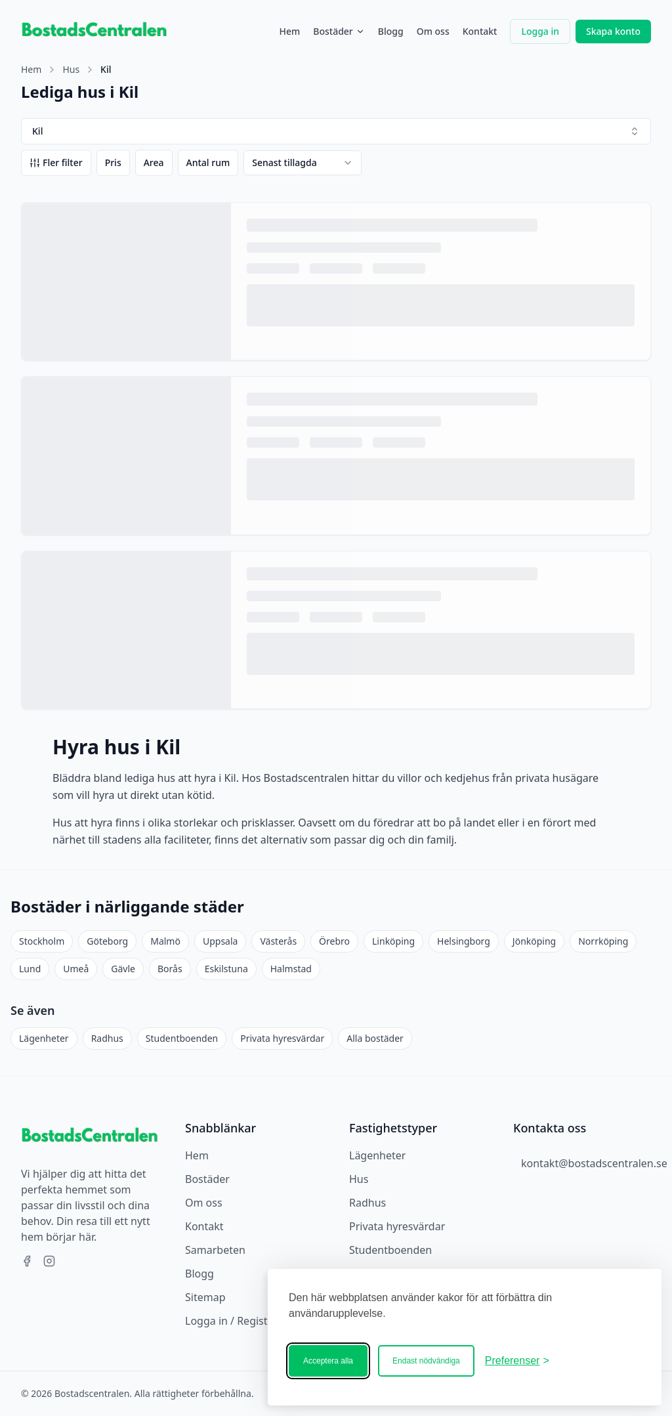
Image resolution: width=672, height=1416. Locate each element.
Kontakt (480, 31)
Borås (170, 968)
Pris (113, 162)
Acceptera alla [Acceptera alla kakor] (328, 1360)
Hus (70, 69)
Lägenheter (44, 1038)
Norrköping (603, 941)
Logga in (540, 31)
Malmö (165, 941)
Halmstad (291, 968)
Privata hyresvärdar (282, 1038)
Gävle (123, 968)
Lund (30, 968)
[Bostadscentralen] (599, 1360)
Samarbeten (215, 1250)
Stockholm (41, 941)
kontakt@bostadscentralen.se (594, 1163)
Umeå (76, 968)
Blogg (391, 31)
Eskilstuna (226, 968)
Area (154, 162)
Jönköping (534, 941)
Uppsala (220, 941)
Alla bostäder (375, 1038)
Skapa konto (613, 31)
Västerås (278, 941)
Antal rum (208, 162)
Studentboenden (182, 1038)
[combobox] (302, 162)
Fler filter (56, 162)
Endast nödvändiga (426, 1360)
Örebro (334, 941)
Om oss (433, 31)
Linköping (393, 941)
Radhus (107, 1038)
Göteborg (107, 941)
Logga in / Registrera (236, 1321)
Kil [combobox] (336, 131)
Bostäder (339, 31)
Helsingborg (463, 941)
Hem (289, 31)
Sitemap (205, 1297)
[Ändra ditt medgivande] (517, 1361)
